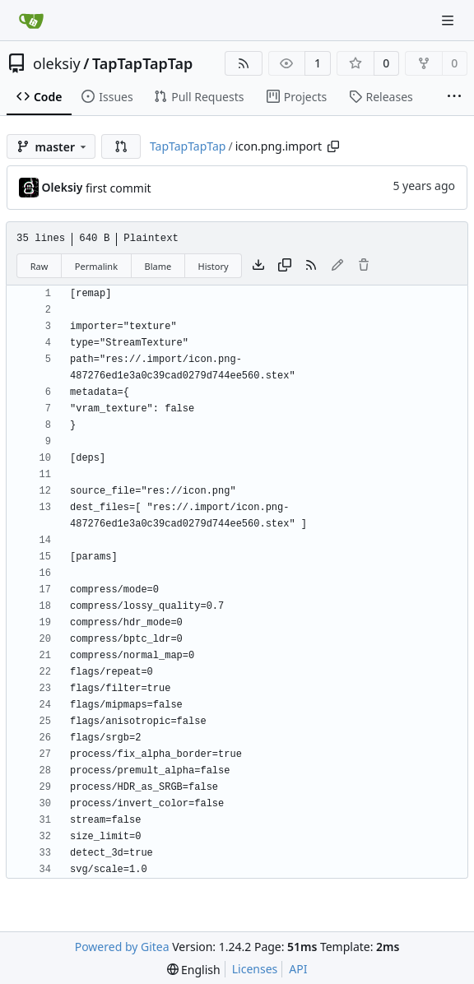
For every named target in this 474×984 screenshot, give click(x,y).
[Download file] (258, 266)
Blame (157, 266)
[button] (121, 146)
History (213, 266)
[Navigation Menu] (449, 20)
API (298, 969)
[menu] (194, 969)
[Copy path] (333, 146)
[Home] (31, 20)
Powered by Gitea (122, 946)
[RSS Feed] (244, 63)
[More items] (454, 97)
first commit (118, 188)
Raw (39, 266)
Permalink (96, 266)
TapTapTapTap (142, 63)
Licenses (255, 969)
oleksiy (57, 63)
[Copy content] (285, 266)
